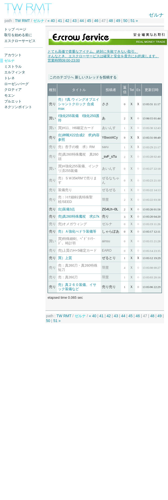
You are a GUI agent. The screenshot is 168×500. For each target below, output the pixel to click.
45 (89, 20)
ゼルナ (9, 61)
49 (118, 20)
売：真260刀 (68, 277)
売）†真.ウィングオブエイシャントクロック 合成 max (78, 103)
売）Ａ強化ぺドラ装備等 (77, 231)
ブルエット (13, 101)
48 (111, 20)
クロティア (13, 90)
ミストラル (13, 67)
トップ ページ (15, 29)
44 (82, 20)
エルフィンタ (14, 72)
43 (74, 20)
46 (96, 20)
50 (125, 20)
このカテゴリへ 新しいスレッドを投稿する (83, 77)
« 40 (51, 20)
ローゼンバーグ (16, 84)
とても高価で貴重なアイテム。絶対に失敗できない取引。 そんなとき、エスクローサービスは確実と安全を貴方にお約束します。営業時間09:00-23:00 (103, 56)
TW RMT (22, 20)
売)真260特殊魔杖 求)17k (79, 216)
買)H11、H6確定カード (76, 128)
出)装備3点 (66, 209)
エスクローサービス (20, 41)
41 (60, 20)
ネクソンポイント (18, 107)
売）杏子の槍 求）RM (76, 147)
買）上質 (65, 258)
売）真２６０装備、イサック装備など (77, 287)
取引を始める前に (18, 35)
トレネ (9, 78)
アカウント (13, 55)
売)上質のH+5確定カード (77, 250)
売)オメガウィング (72, 224)
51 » (134, 20)
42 (67, 20)
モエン (9, 95)
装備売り (65, 190)
